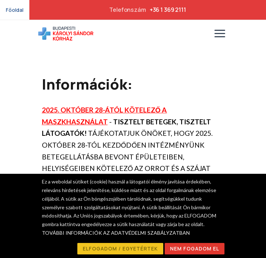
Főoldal (15, 9)
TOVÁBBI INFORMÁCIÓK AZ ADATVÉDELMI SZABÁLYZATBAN (116, 233)
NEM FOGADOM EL (194, 248)
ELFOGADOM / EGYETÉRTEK (120, 248)
